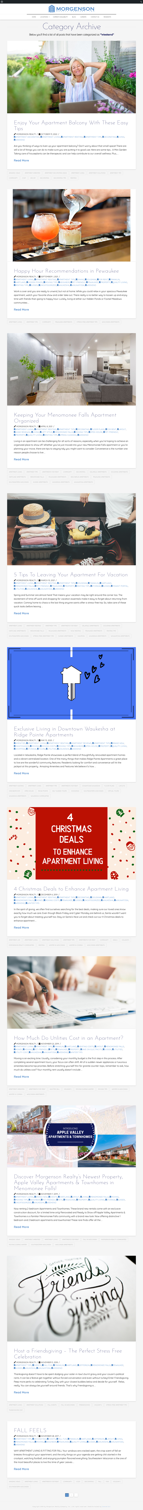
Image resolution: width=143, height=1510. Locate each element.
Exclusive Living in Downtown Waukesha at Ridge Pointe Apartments (64, 732)
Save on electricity (91, 1049)
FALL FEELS (30, 1431)
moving (34, 746)
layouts (122, 786)
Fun (107, 1481)
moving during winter (85, 1089)
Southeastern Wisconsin (19, 482)
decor (33, 178)
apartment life (14, 940)
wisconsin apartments (110, 322)
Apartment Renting (72, 137)
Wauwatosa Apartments (83, 482)
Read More (21, 160)
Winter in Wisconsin (57, 945)
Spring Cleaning (67, 435)
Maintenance (21, 746)
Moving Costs (48, 746)
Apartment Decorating (27, 137)
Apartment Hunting (16, 786)
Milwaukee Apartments (57, 477)
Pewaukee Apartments (63, 322)
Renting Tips (21, 285)
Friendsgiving (84, 1405)
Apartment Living (50, 137)
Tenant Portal (119, 586)
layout (121, 429)
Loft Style (46, 432)
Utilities (19, 589)
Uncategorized (47, 285)
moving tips (102, 1089)
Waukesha (63, 285)
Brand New (117, 743)
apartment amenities (32, 173)
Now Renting (76, 631)
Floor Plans (97, 429)
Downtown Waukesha (91, 786)
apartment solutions (97, 173)
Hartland (20, 282)
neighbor (64, 282)
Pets (51, 1049)
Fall (99, 1481)
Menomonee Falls (63, 432)
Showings (75, 791)
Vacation (81, 636)
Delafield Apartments (98, 472)
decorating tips (60, 178)
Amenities (19, 743)
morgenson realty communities (21, 945)
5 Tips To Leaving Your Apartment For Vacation (71, 575)
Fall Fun (47, 1365)
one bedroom (14, 791)
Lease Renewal (22, 432)
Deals (115, 940)
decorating (109, 137)
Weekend (19, 140)
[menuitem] (2, 2)
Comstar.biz (106, 1506)
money (39, 900)
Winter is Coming (76, 945)
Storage (95, 586)
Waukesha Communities (40, 796)
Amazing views (14, 173)
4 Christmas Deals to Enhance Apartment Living (71, 889)
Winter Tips (32, 903)
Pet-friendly (78, 282)
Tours (41, 749)
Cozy (24, 178)
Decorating (44, 178)
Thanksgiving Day (16, 1410)
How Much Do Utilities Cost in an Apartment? (68, 1038)
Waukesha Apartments (61, 482)
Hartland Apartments (17, 477)
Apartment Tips (92, 137)
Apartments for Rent (50, 472)
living (120, 137)
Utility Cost (21, 1052)
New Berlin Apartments (80, 477)
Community (13, 178)
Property (104, 282)
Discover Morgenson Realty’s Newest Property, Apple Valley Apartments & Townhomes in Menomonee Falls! (68, 1183)
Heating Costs (85, 1046)
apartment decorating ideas (56, 173)
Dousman (90, 279)
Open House (95, 432)
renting (73, 178)
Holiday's (125, 940)
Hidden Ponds (34, 282)
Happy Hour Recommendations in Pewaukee (66, 271)
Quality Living (119, 282)
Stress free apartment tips (87, 322)
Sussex (33, 285)
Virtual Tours (113, 791)
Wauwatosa (77, 285)
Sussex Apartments (40, 482)
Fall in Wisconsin (90, 1239)
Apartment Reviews (80, 743)
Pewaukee (92, 282)
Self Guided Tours (59, 791)
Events (52, 1197)
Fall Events (52, 1405)
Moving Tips (50, 282)
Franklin (114, 279)
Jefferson (84, 1365)
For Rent (102, 279)
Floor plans (109, 786)
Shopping (19, 749)
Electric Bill (55, 1089)
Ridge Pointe (43, 791)
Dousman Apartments (119, 472)
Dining (80, 279)
